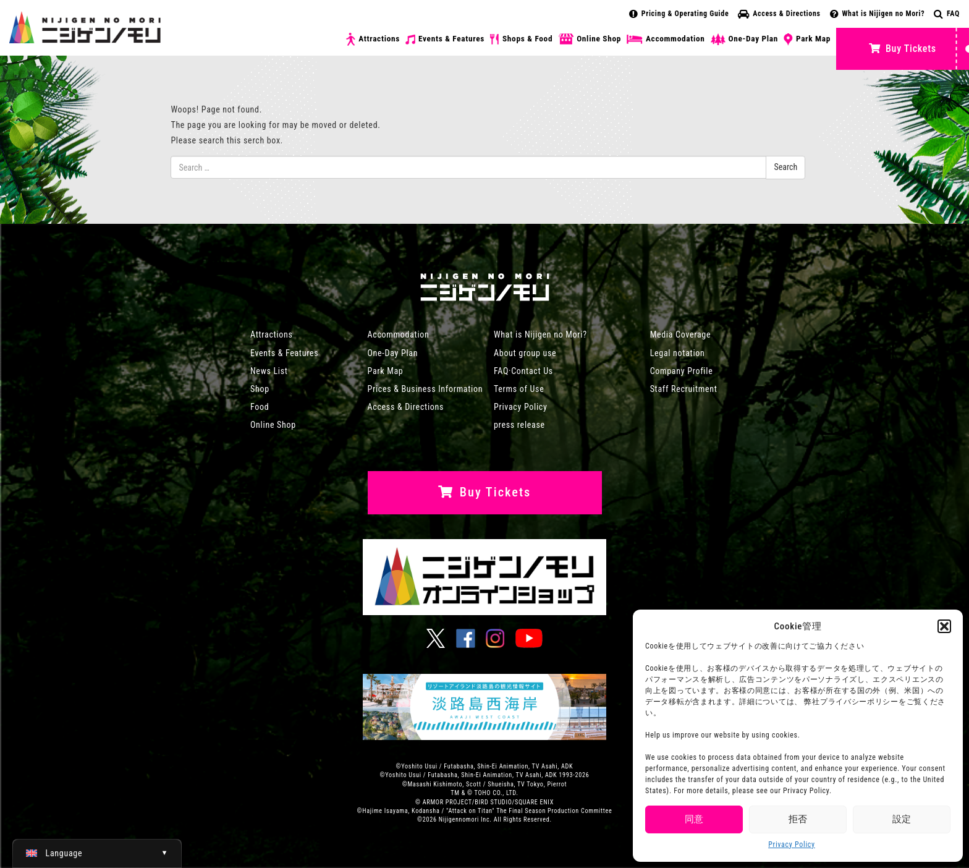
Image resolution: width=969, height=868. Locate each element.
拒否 (798, 819)
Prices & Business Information (425, 389)
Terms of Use (519, 389)
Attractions (373, 39)
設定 (901, 819)
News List (269, 371)
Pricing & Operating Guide (679, 13)
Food (259, 407)
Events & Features (445, 39)
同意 (694, 819)
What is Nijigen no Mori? (877, 13)
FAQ (947, 13)
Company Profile (681, 371)
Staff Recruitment (683, 389)
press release (519, 425)
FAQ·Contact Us (523, 371)
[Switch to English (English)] (97, 853)
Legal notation (677, 353)
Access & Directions (779, 13)
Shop (259, 389)
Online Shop (589, 39)
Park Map (807, 39)
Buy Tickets (902, 48)
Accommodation (666, 39)
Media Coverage (680, 334)
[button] (944, 626)
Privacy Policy (791, 844)
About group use (525, 353)
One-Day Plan (745, 39)
